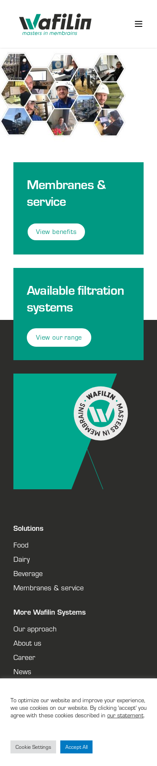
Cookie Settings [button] (33, 747)
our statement (125, 715)
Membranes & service (48, 587)
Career (24, 657)
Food (20, 544)
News (22, 671)
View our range (59, 337)
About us (27, 642)
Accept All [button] (76, 747)
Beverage (28, 573)
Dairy (21, 558)
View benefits (56, 231)
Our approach (35, 628)
